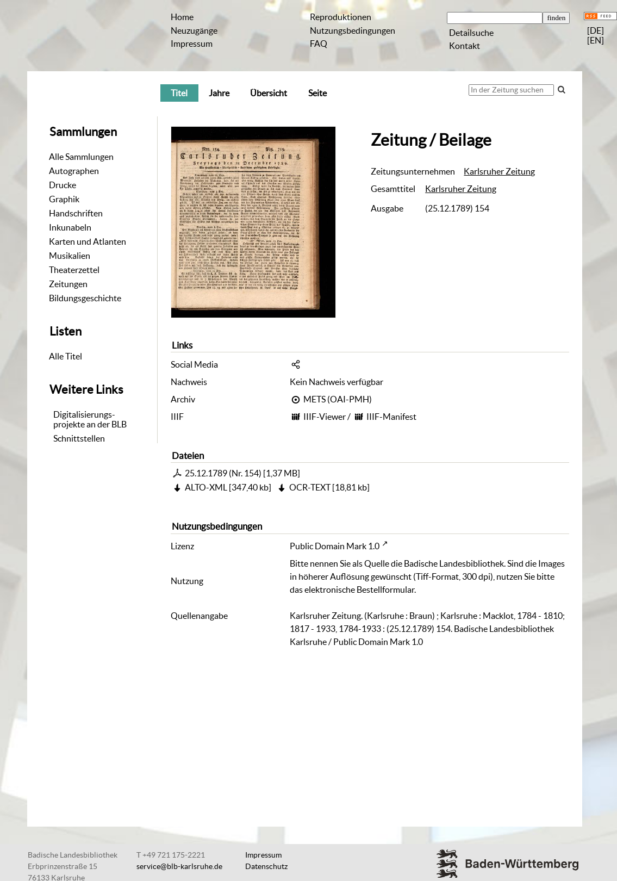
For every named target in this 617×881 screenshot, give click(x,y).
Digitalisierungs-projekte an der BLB (90, 419)
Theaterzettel (74, 270)
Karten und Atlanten (87, 241)
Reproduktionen (340, 17)
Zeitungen (68, 284)
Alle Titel (65, 356)
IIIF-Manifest (391, 416)
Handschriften (76, 213)
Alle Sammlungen (81, 157)
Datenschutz (266, 866)
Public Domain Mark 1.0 (334, 546)
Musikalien (69, 255)
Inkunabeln (70, 227)
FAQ (318, 43)
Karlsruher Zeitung (499, 171)
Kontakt (464, 46)
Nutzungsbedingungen (352, 30)
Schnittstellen (79, 438)
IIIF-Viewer (324, 416)
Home (182, 17)
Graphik (64, 199)
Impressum (192, 43)
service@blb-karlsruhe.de (179, 866)
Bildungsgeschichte (85, 298)
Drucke (62, 185)
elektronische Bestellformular (359, 589)
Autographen (74, 171)
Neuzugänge (194, 30)
